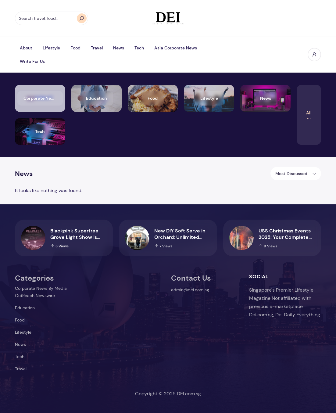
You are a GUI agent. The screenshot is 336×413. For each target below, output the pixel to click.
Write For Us (32, 61)
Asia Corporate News (175, 48)
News (118, 48)
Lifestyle (51, 48)
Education (25, 308)
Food (75, 48)
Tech (139, 48)
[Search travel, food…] (51, 18)
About (26, 48)
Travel (97, 48)
